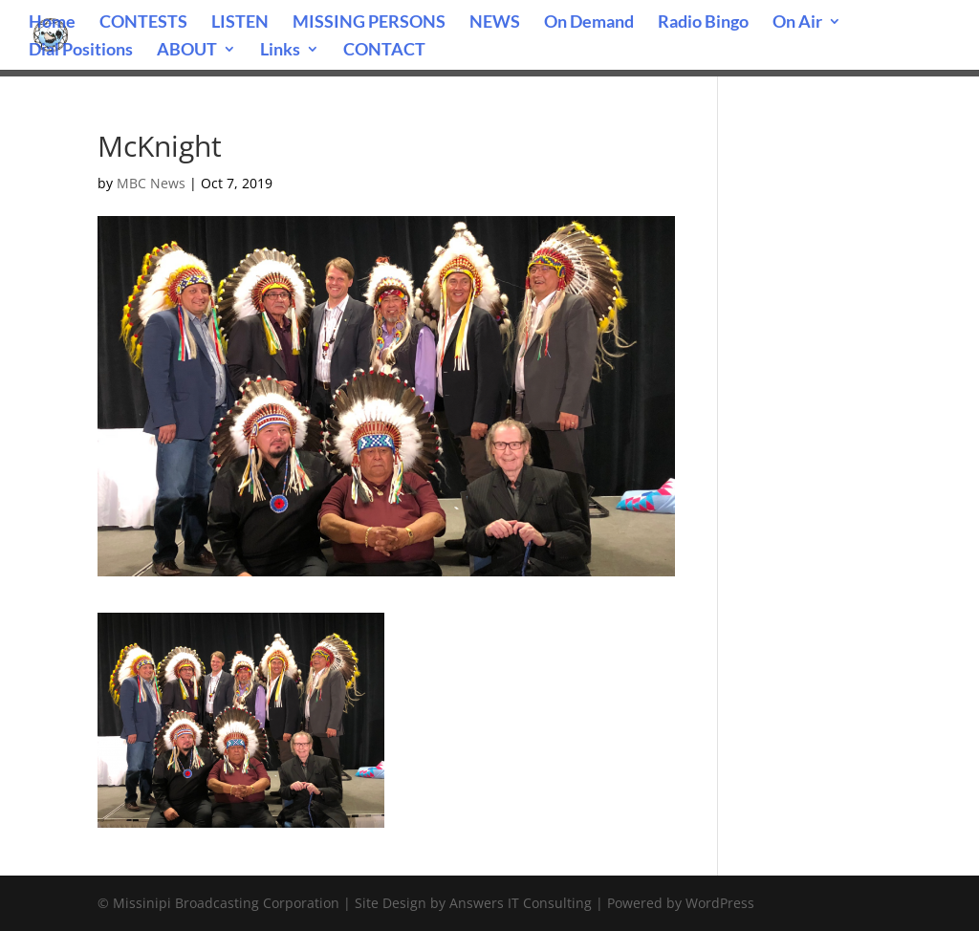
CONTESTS (143, 23)
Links (280, 50)
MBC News (151, 183)
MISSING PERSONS (369, 23)
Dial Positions (81, 50)
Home (52, 23)
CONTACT (384, 50)
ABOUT (187, 50)
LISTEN (240, 23)
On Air (797, 23)
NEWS (494, 23)
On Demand (589, 23)
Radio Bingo (703, 23)
